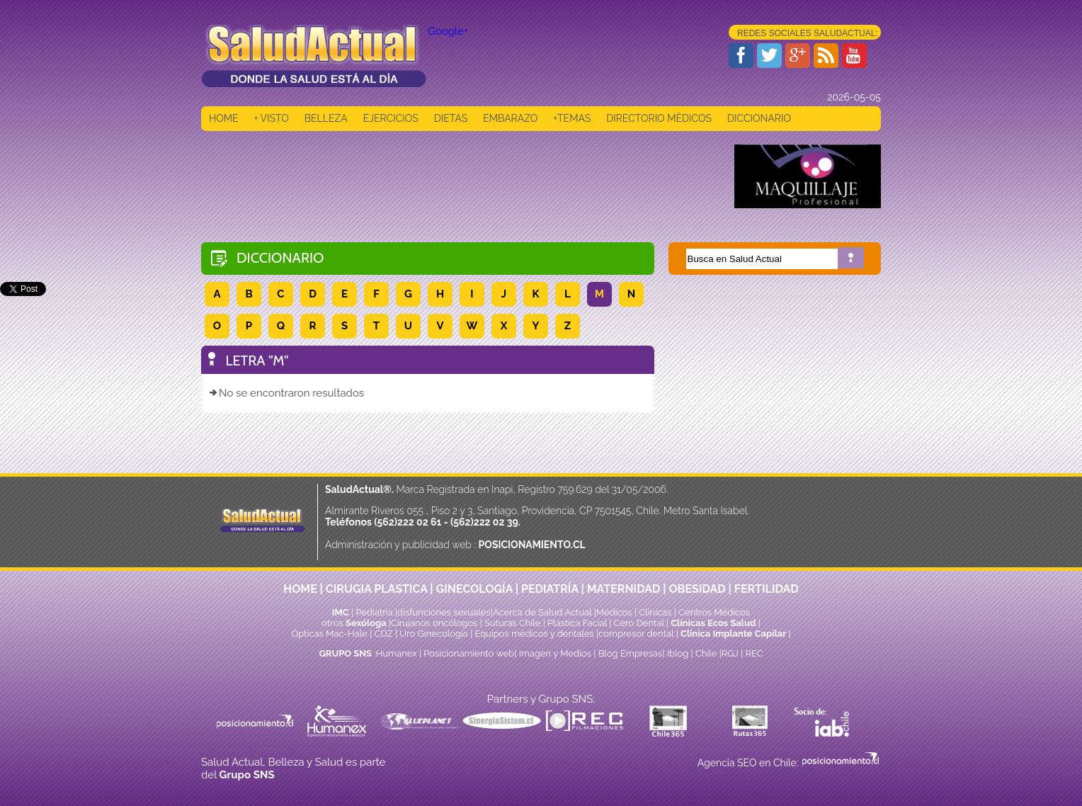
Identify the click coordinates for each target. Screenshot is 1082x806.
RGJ (730, 653)
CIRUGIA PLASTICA (377, 589)
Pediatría (373, 612)
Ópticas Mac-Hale (329, 633)
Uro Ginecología (433, 633)
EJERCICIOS (390, 118)
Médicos (615, 612)
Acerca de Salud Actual (542, 612)
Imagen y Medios (555, 653)
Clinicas (655, 612)
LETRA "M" (257, 360)
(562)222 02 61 (407, 522)
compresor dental (635, 633)
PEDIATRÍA (550, 589)
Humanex (396, 653)
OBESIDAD (696, 589)
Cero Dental (639, 623)
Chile (706, 653)
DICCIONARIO (759, 118)
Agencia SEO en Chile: (749, 762)
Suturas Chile (512, 623)
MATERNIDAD (624, 589)
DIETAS (450, 118)
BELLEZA (326, 118)
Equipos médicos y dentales (536, 633)
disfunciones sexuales (444, 612)
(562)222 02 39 (484, 522)
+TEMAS (572, 118)
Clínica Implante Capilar (733, 633)
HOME (224, 118)
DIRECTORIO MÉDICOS (659, 118)
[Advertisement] (459, 176)
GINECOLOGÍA (474, 589)
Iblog (678, 653)
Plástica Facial (578, 623)
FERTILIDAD (766, 589)
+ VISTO (271, 118)
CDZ (384, 633)
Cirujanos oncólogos (434, 623)
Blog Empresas (629, 653)
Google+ (448, 31)
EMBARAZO (510, 118)
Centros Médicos (714, 612)
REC (754, 653)
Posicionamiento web (468, 653)
